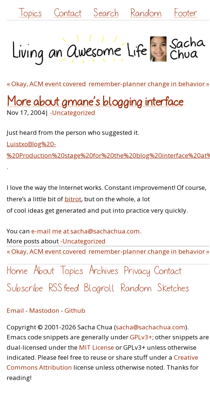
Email (15, 310)
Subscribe (25, 288)
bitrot (73, 199)
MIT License (96, 347)
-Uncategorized (72, 112)
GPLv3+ (141, 337)
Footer (185, 13)
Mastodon (44, 310)
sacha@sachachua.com (150, 327)
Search (105, 13)
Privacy (137, 271)
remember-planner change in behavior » (149, 83)
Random (146, 13)
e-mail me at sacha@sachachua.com (85, 231)
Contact (68, 13)
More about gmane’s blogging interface (95, 102)
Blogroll (99, 288)
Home (17, 271)
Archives (103, 271)
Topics (30, 13)
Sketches (173, 288)
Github (75, 310)
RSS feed (63, 288)
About (43, 271)
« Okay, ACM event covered (46, 83)
